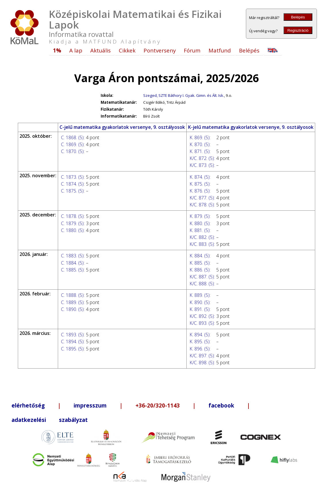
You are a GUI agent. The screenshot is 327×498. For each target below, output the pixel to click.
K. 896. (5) (200, 349)
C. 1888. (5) (72, 295)
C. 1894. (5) (72, 341)
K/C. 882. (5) (202, 237)
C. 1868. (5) (72, 137)
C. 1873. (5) (72, 177)
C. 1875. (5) (72, 191)
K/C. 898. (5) (202, 362)
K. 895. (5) (200, 341)
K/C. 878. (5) (202, 204)
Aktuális (100, 50)
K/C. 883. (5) (202, 244)
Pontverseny (160, 50)
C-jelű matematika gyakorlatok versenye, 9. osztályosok (122, 127)
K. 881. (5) (200, 230)
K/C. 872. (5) (202, 158)
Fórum (192, 50)
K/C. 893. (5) (202, 323)
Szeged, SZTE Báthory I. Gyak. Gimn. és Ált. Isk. (183, 95)
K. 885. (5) (200, 263)
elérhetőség (28, 405)
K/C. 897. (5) (202, 355)
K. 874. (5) (200, 177)
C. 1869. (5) (72, 144)
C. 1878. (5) (72, 216)
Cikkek (127, 50)
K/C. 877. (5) (202, 198)
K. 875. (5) (200, 184)
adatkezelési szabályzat (50, 419)
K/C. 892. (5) (202, 316)
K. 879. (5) (200, 216)
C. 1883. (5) (72, 255)
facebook (221, 405)
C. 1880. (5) (72, 230)
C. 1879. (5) (72, 223)
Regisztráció (297, 30)
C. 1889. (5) (72, 302)
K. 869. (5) (200, 137)
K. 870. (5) (200, 144)
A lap (75, 50)
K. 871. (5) (200, 151)
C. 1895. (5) (72, 349)
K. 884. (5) (200, 255)
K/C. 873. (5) (202, 165)
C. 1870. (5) (72, 151)
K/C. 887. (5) (202, 276)
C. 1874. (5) (72, 184)
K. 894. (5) (200, 334)
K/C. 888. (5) (202, 283)
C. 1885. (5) (72, 270)
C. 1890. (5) (72, 309)
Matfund (220, 50)
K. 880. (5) (200, 223)
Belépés (298, 17)
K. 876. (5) (200, 191)
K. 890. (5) (200, 302)
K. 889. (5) (200, 295)
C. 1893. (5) (72, 334)
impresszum (90, 405)
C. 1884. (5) (72, 263)
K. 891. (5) (200, 309)
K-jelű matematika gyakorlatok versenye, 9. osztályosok (250, 127)
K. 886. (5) (200, 270)
